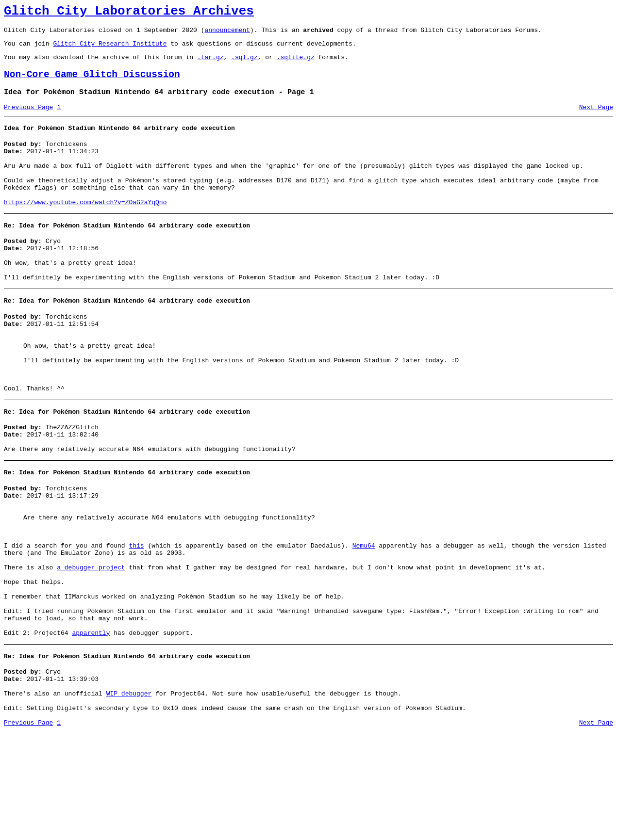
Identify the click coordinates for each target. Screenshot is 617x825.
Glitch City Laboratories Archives (129, 12)
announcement (227, 34)
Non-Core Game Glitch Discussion (92, 83)
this (136, 611)
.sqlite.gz (296, 64)
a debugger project (91, 637)
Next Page (596, 118)
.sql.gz (244, 64)
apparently (91, 716)
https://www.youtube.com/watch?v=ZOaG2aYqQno (85, 227)
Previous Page (28, 118)
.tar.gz (210, 64)
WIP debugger (129, 782)
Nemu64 (363, 611)
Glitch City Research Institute (110, 49)
